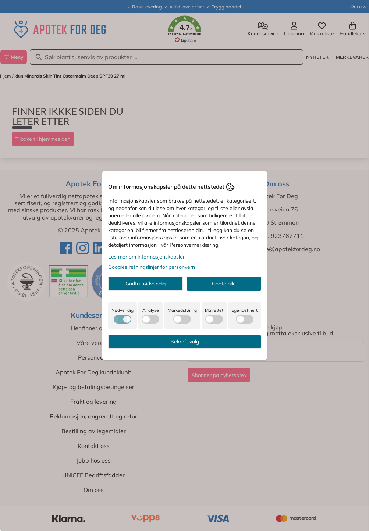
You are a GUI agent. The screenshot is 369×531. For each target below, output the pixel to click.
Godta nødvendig (145, 283)
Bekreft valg (184, 341)
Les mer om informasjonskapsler (146, 256)
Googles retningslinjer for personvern (151, 267)
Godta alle (224, 283)
